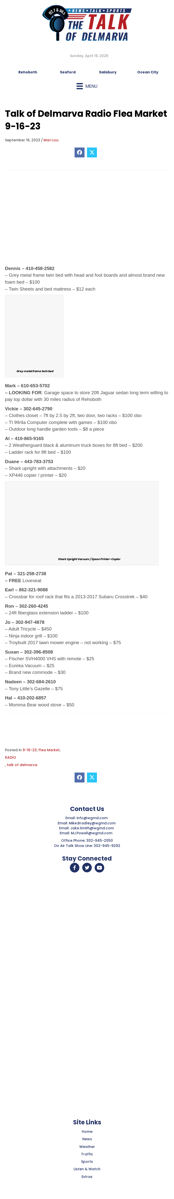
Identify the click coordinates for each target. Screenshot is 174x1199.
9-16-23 (30, 750)
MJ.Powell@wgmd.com (92, 833)
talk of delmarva (22, 764)
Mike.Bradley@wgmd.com (92, 823)
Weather (87, 1146)
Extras (87, 1176)
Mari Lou (51, 140)
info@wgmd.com (93, 817)
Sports (87, 1161)
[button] (74, 867)
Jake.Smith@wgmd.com (92, 828)
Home (87, 1131)
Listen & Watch (87, 1169)
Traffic (87, 1154)
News (87, 1139)
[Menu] (87, 86)
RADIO (10, 757)
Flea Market (49, 750)
